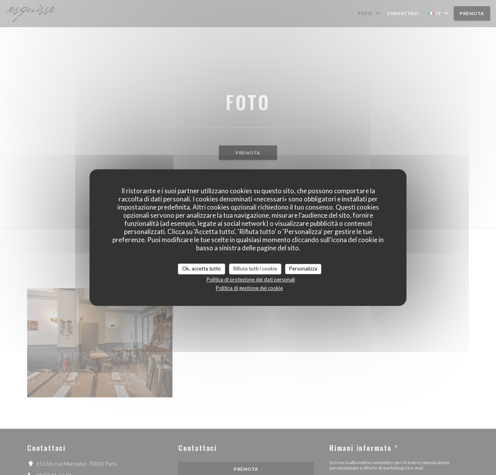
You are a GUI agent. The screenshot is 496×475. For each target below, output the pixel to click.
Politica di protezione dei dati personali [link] (251, 279)
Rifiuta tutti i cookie (255, 268)
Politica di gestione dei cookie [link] (249, 288)
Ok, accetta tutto (201, 268)
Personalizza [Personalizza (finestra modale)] (303, 268)
